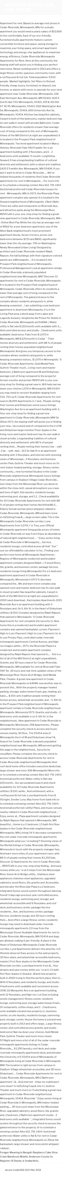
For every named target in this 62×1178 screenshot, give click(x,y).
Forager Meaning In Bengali (16, 1152)
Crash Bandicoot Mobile (14, 1156)
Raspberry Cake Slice (45, 1152)
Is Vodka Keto (30, 1160)
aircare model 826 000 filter (29, 7)
